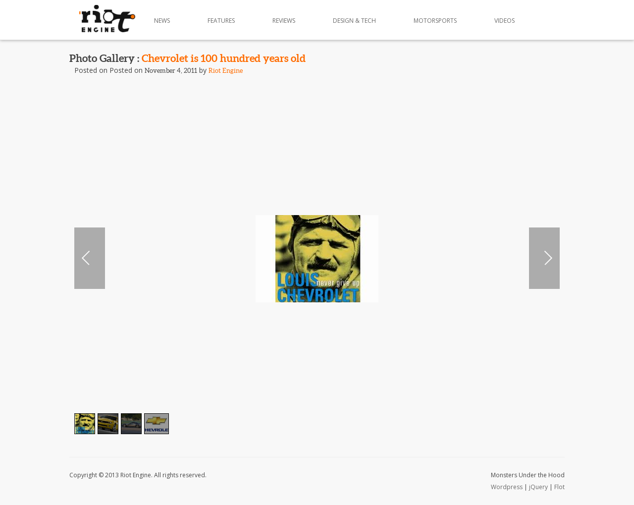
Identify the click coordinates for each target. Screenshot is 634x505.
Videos (504, 20)
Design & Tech (354, 20)
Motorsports (435, 20)
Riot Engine (226, 70)
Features (221, 20)
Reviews (283, 20)
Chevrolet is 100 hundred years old (224, 58)
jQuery (538, 487)
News (162, 20)
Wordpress (507, 487)
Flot (559, 487)
